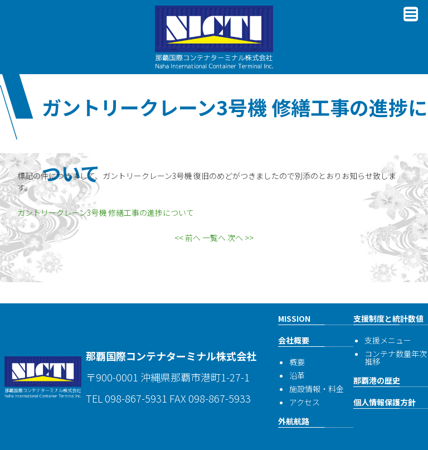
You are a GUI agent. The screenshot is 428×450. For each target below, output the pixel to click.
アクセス (304, 402)
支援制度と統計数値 (388, 318)
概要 (297, 361)
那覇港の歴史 (376, 380)
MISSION (294, 318)
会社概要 (293, 340)
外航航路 (293, 421)
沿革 (297, 375)
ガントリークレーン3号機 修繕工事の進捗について (105, 212)
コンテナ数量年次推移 (395, 357)
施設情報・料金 (316, 388)
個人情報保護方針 (384, 402)
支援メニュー (387, 340)
